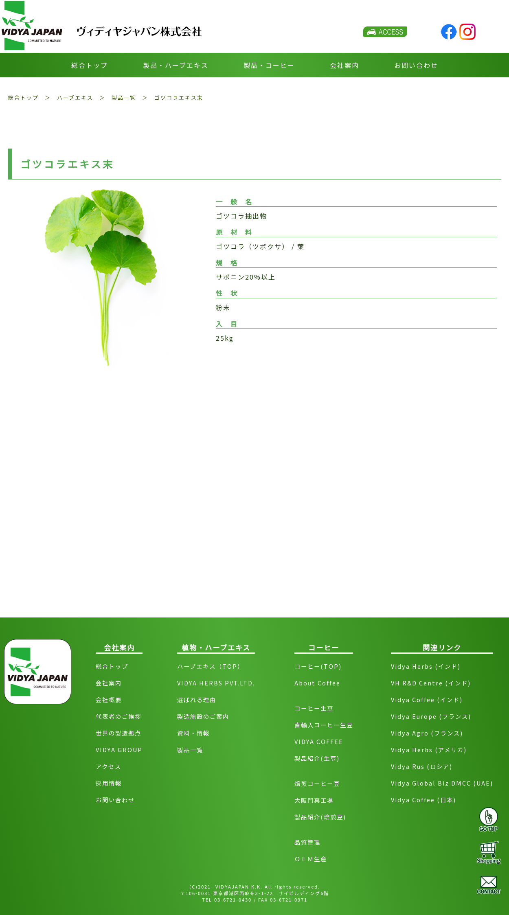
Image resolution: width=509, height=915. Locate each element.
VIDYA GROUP (119, 749)
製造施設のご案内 (203, 716)
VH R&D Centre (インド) (431, 683)
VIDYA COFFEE (318, 741)
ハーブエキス (75, 97)
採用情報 (109, 783)
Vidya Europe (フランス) (431, 716)
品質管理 (307, 842)
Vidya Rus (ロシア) (421, 766)
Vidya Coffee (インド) (427, 699)
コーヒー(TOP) (318, 666)
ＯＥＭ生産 (310, 858)
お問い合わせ (416, 65)
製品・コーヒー (269, 65)
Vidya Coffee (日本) (423, 799)
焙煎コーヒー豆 (317, 783)
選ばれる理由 (196, 699)
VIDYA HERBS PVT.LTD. (216, 683)
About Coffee (317, 683)
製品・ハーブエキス (175, 65)
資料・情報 (193, 733)
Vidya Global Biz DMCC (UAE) (442, 783)
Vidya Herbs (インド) (426, 666)
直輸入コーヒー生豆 (323, 724)
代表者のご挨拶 (118, 716)
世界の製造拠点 (118, 733)
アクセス (108, 766)
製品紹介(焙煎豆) (320, 816)
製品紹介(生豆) (317, 758)
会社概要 (109, 699)
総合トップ (89, 65)
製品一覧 (124, 97)
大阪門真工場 (313, 800)
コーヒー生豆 (313, 708)
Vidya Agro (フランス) (427, 733)
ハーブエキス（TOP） (210, 666)
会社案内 (344, 65)
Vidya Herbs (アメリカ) (429, 749)
